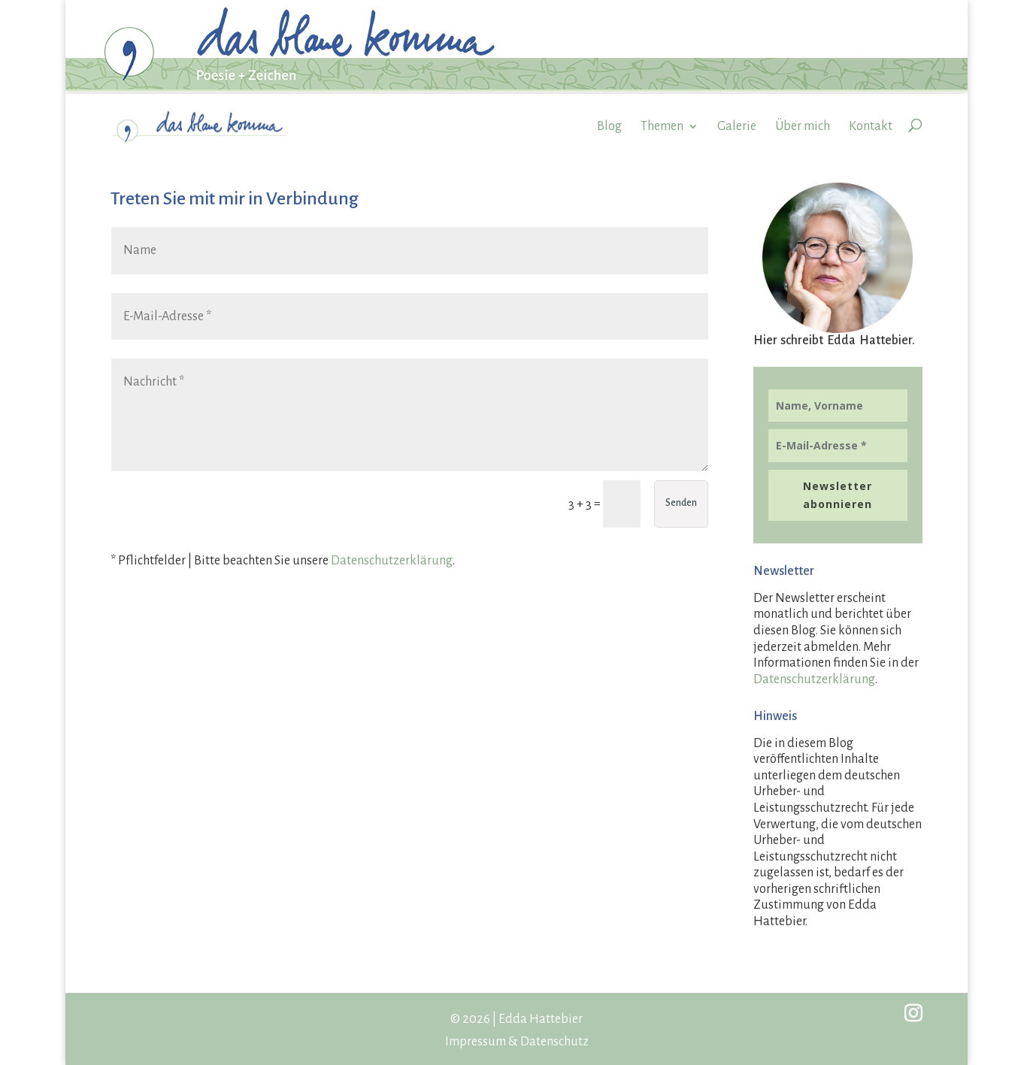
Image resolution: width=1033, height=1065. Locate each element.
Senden (681, 503)
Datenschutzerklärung (392, 560)
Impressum (475, 1041)
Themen (662, 126)
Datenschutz (554, 1041)
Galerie (736, 126)
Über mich (802, 126)
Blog (609, 126)
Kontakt (870, 126)
